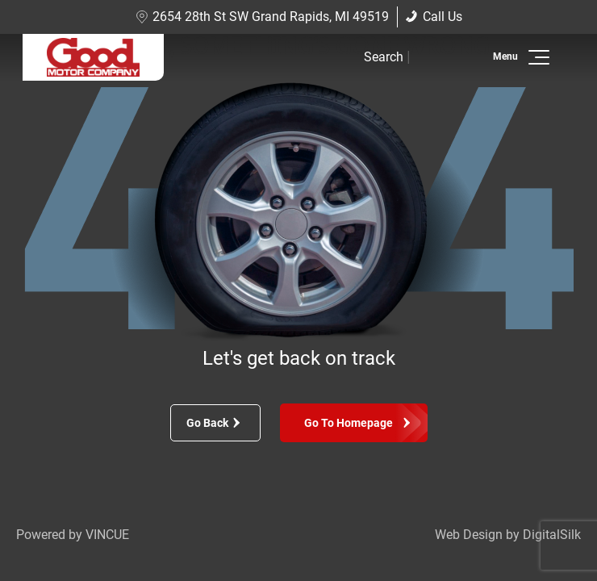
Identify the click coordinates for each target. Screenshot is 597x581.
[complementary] (548, 532)
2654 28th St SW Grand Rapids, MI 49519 (262, 16)
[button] (536, 57)
